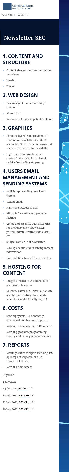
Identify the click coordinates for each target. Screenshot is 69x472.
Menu (23, 15)
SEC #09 (22, 388)
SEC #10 (24, 395)
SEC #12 (24, 409)
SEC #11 (24, 402)
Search (8, 15)
